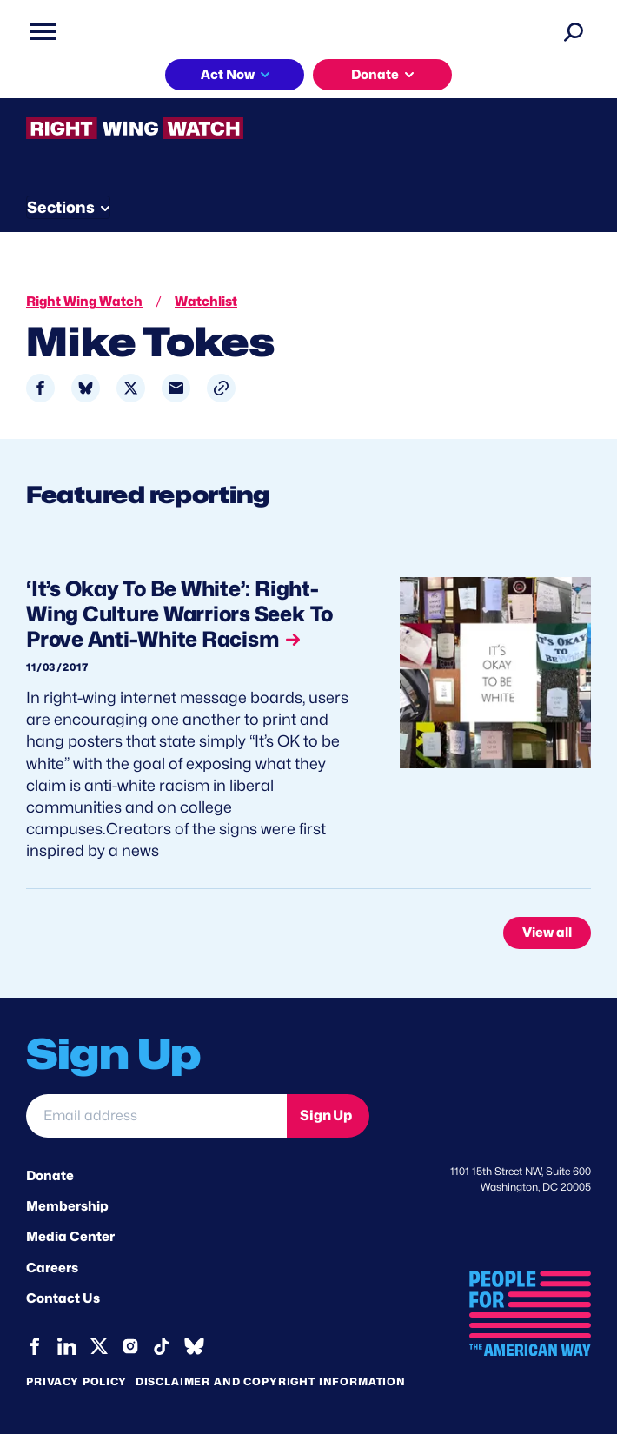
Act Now (228, 75)
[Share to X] (130, 388)
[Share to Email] (176, 388)
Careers (52, 1268)
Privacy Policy (76, 1381)
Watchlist (206, 301)
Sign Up (326, 1115)
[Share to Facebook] (40, 388)
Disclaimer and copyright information (271, 1381)
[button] (221, 388)
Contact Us (63, 1298)
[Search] (573, 31)
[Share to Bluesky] (85, 388)
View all (547, 932)
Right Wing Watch (84, 301)
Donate (375, 75)
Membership (67, 1206)
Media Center (70, 1237)
